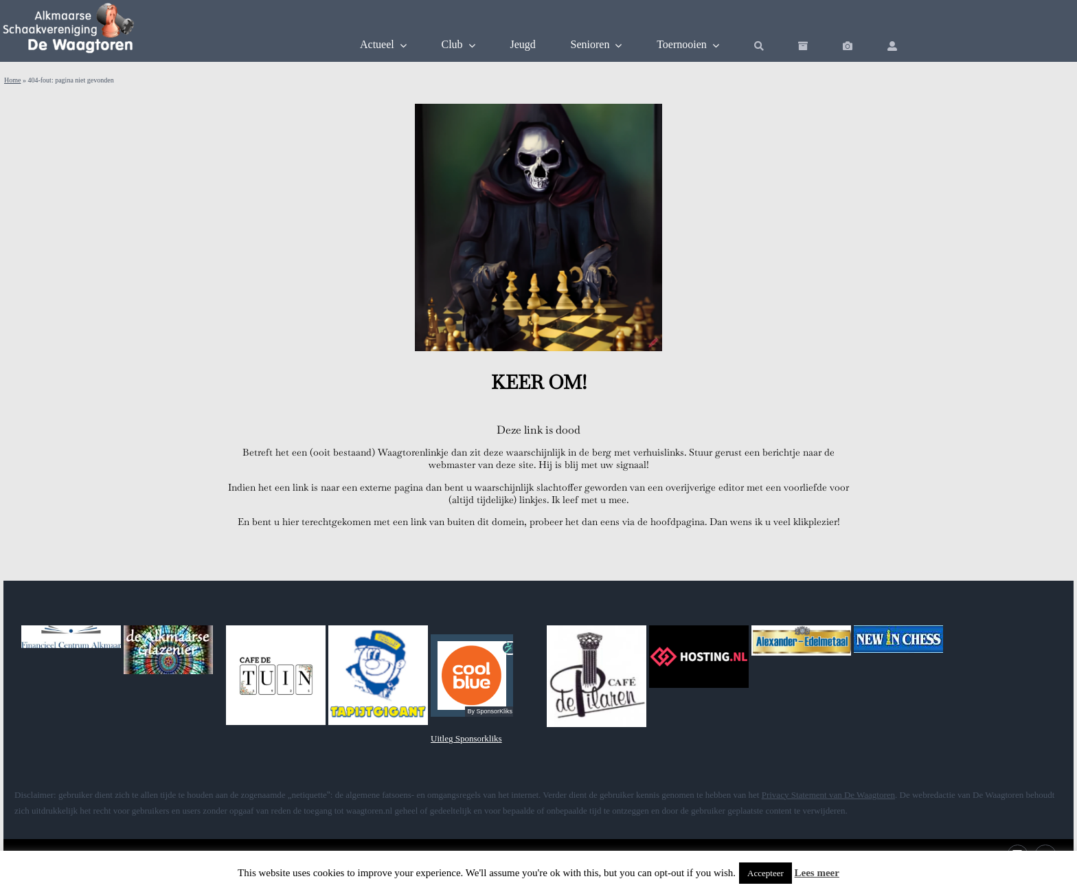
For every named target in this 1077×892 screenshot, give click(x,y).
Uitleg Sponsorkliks (466, 738)
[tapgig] (378, 630)
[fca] (71, 630)
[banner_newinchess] (898, 630)
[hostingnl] (699, 630)
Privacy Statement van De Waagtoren (828, 795)
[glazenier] (168, 630)
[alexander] (801, 630)
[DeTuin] (276, 630)
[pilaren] (596, 630)
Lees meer (817, 872)
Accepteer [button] (765, 873)
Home (12, 80)
